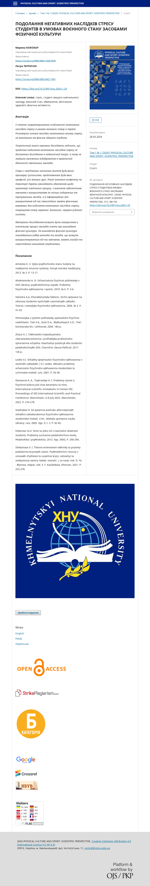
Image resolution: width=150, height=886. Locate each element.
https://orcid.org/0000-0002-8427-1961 (35, 79)
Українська (22, 643)
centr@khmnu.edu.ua (97, 848)
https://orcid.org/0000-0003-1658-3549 (35, 60)
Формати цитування (103, 212)
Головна (20, 13)
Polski (18, 638)
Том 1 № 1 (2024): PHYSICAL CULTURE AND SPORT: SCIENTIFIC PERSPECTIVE (79, 13)
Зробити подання (28, 612)
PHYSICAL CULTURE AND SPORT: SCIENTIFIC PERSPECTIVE (52, 3)
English (19, 633)
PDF (97, 120)
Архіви (32, 13)
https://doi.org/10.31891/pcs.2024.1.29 (44, 88)
